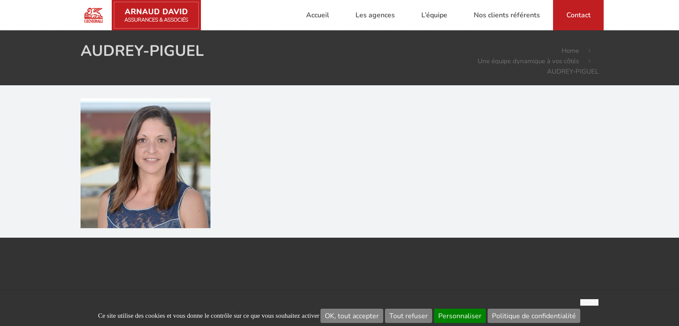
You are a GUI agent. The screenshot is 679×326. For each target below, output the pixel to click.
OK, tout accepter (352, 316)
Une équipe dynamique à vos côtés (528, 61)
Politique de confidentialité (534, 316)
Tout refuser (408, 316)
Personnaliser (460, 316)
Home (570, 50)
